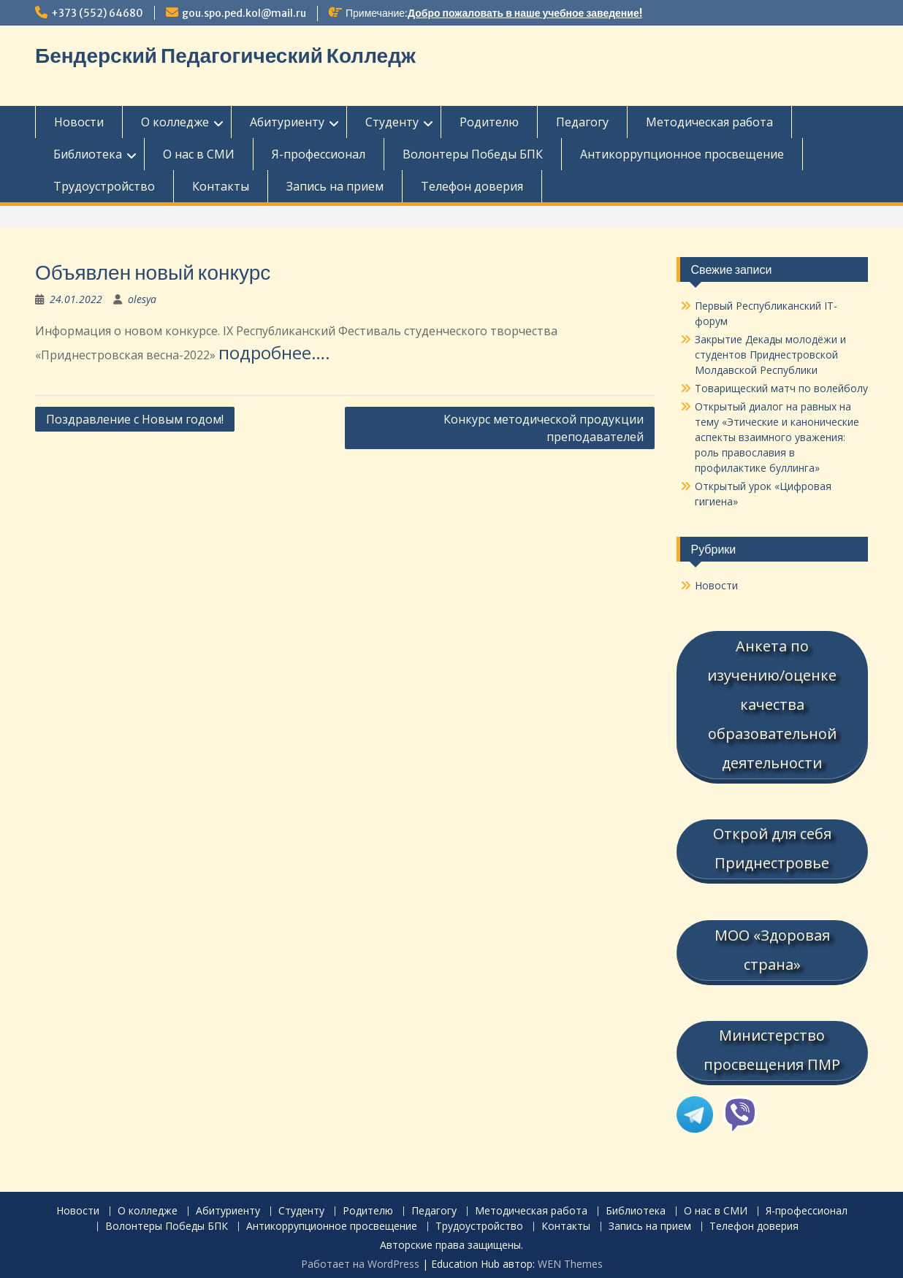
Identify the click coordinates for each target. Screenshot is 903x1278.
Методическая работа (709, 122)
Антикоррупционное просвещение (682, 154)
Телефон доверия (472, 186)
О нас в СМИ (199, 154)
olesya (142, 299)
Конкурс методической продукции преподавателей (543, 428)
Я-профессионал (318, 154)
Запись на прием (335, 186)
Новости (79, 122)
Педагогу (582, 122)
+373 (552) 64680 (97, 13)
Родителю (489, 122)
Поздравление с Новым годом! (135, 419)
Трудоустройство (104, 186)
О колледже (175, 122)
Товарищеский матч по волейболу (781, 388)
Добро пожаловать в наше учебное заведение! (525, 13)
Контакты (220, 186)
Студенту (392, 122)
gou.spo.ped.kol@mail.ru (244, 13)
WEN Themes (570, 1259)
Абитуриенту (287, 122)
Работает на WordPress (360, 1259)
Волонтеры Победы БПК (473, 154)
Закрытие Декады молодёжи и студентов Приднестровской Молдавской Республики (770, 354)
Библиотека (87, 154)
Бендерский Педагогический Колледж (225, 55)
